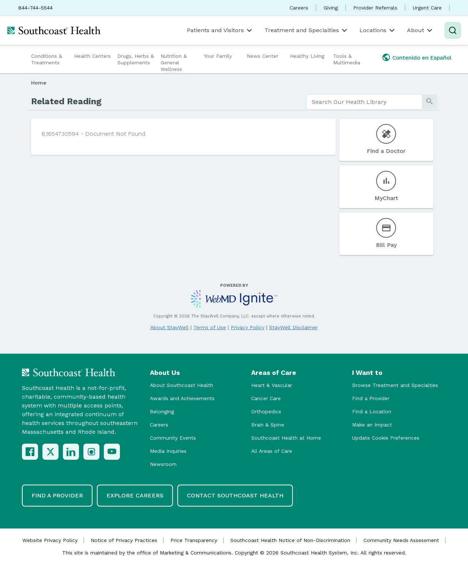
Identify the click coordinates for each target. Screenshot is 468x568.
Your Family (218, 56)
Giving (331, 8)
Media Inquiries (168, 451)
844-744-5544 (35, 8)
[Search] (453, 30)
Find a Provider (370, 398)
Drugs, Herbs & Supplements (135, 59)
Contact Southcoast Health (235, 495)
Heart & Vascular (271, 385)
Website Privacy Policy (50, 540)
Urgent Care (427, 8)
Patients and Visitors (220, 30)
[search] (364, 102)
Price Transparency (193, 540)
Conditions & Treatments (46, 59)
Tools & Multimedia (346, 59)
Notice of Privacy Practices (124, 540)
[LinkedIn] (71, 452)
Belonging (162, 411)
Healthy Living (307, 56)
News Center (262, 56)
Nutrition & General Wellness (174, 62)
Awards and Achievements (182, 398)
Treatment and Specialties (306, 30)
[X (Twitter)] (50, 452)
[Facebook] (30, 452)
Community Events (173, 438)
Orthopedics (266, 411)
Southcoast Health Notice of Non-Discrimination (290, 540)
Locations (377, 30)
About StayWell (169, 327)
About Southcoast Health (181, 385)
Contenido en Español (422, 57)
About (420, 30)
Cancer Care (266, 398)
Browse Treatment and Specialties (395, 385)
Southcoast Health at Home (286, 438)
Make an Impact (372, 425)
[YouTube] (112, 452)
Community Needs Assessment (401, 540)
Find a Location (371, 411)
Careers (299, 8)
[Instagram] (91, 452)
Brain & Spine (267, 425)
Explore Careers (134, 495)
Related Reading (66, 101)
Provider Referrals (375, 8)
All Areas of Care (271, 451)
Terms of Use (209, 327)
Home (38, 83)
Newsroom (163, 464)
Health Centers (92, 56)
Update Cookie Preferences (385, 438)
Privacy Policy (247, 327)
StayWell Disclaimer (293, 327)
